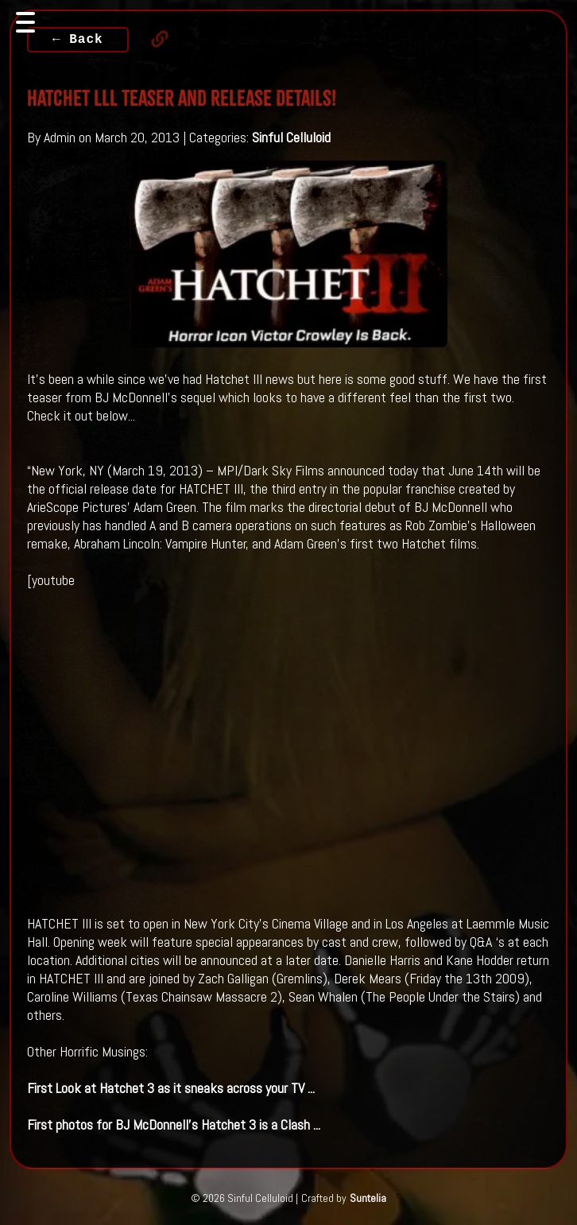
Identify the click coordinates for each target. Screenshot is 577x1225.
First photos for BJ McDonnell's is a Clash (173, 1124)
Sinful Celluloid (291, 137)
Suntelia (368, 1198)
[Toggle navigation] (25, 22)
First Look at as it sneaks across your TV (171, 1088)
